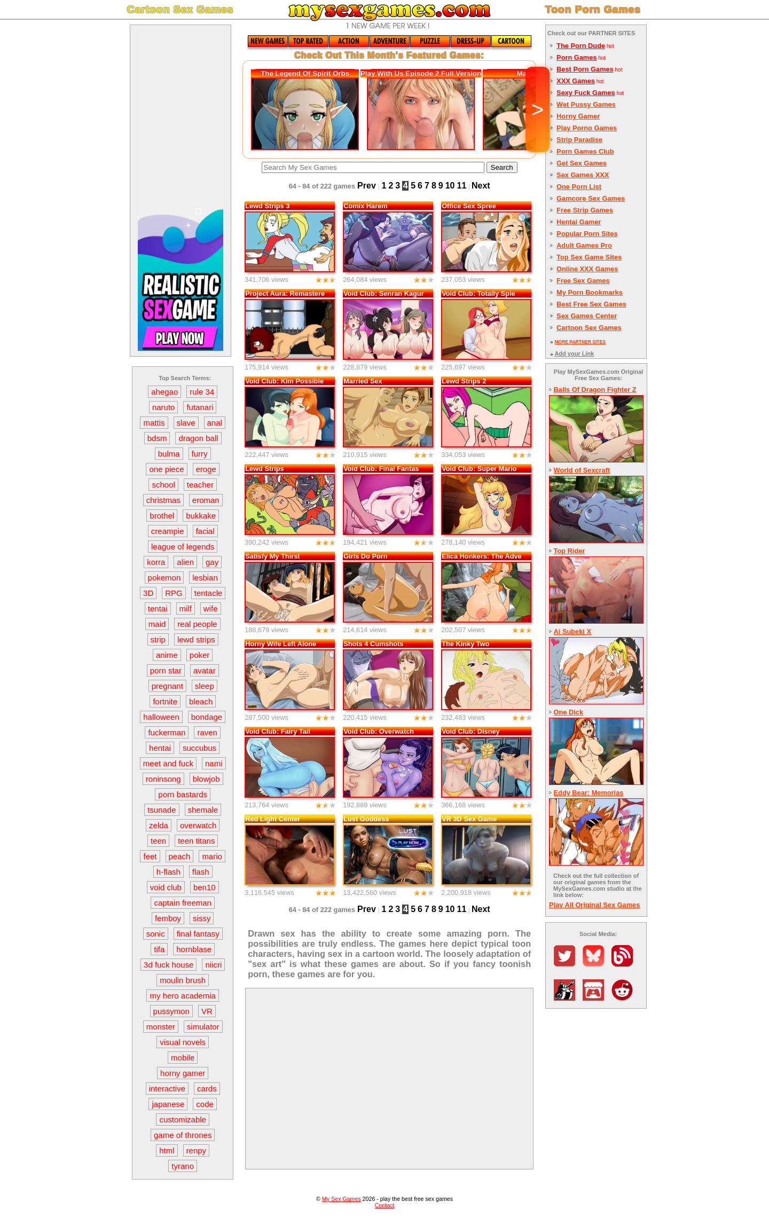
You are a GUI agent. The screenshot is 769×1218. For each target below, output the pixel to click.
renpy (196, 1150)
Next (481, 185)
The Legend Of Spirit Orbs (305, 73)
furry (200, 453)
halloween (161, 716)
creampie (167, 531)
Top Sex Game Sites (589, 257)
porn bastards (182, 794)
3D (148, 593)
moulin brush (183, 980)
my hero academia (182, 995)
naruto (163, 407)
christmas (163, 500)
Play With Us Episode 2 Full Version (421, 73)
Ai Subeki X (572, 631)
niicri (213, 964)
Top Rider (569, 551)
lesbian (205, 577)
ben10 (204, 887)
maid (157, 623)
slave (186, 422)
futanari (199, 407)
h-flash (168, 871)
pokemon (164, 577)
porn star (166, 670)
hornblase (193, 949)
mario (212, 856)
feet (149, 856)
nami (214, 763)
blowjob (206, 778)
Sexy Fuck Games (585, 93)
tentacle (208, 593)
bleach (201, 701)
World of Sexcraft (582, 470)
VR (207, 1011)
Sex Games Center (586, 316)
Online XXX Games (587, 269)
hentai (160, 747)
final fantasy (198, 933)
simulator (203, 1026)
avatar (204, 670)
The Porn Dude (580, 46)
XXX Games (575, 81)
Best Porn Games (585, 69)
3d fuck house (168, 964)
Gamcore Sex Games (590, 198)
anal (214, 422)
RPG (174, 593)
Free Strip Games (584, 210)
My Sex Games (341, 1199)
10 (450, 185)
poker (200, 654)
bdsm (157, 438)
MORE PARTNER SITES (579, 341)
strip (158, 639)
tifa (159, 949)
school (163, 484)
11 (462, 185)
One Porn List (578, 187)
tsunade (161, 809)
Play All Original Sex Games (594, 905)
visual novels (183, 1042)
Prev (366, 185)
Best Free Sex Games (591, 304)
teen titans (196, 840)
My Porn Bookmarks (589, 292)
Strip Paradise (579, 140)
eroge (206, 469)
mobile (182, 1057)
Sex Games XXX (582, 175)
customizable (182, 1119)
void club (166, 887)
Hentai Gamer (578, 222)
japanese (168, 1104)
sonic (155, 933)
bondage (206, 716)
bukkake (201, 515)
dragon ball (198, 438)
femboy (168, 918)
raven (207, 732)
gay (212, 562)
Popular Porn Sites (587, 234)
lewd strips (196, 639)
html (166, 1150)
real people (197, 623)
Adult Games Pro (584, 245)
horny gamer (182, 1073)
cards (207, 1088)
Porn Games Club (585, 151)
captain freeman (182, 902)
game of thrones (182, 1135)
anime (167, 654)
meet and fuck (168, 763)
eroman (205, 500)
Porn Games (576, 57)
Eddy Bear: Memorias (589, 793)
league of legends (182, 546)
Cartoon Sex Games (589, 328)
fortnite (165, 701)
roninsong (163, 778)
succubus (199, 747)
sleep (204, 685)
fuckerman (166, 732)
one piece (166, 469)
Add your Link (574, 353)
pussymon (171, 1011)
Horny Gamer (578, 116)
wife (210, 608)
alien (185, 562)
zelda (158, 825)
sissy (201, 918)
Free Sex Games (583, 281)
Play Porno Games (586, 128)
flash (200, 871)
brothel (162, 515)
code (205, 1104)
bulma (169, 453)
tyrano (182, 1165)
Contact (385, 1205)
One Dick (568, 712)
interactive (167, 1088)
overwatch (198, 825)
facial (205, 531)
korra (156, 562)
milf (185, 608)
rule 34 (202, 391)
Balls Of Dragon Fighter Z (595, 390)
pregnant (167, 685)
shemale (203, 809)
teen (158, 840)
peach (180, 856)
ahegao (164, 391)
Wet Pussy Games (586, 104)
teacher (200, 484)
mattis (153, 422)
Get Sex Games (581, 163)
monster (160, 1026)
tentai (158, 608)
